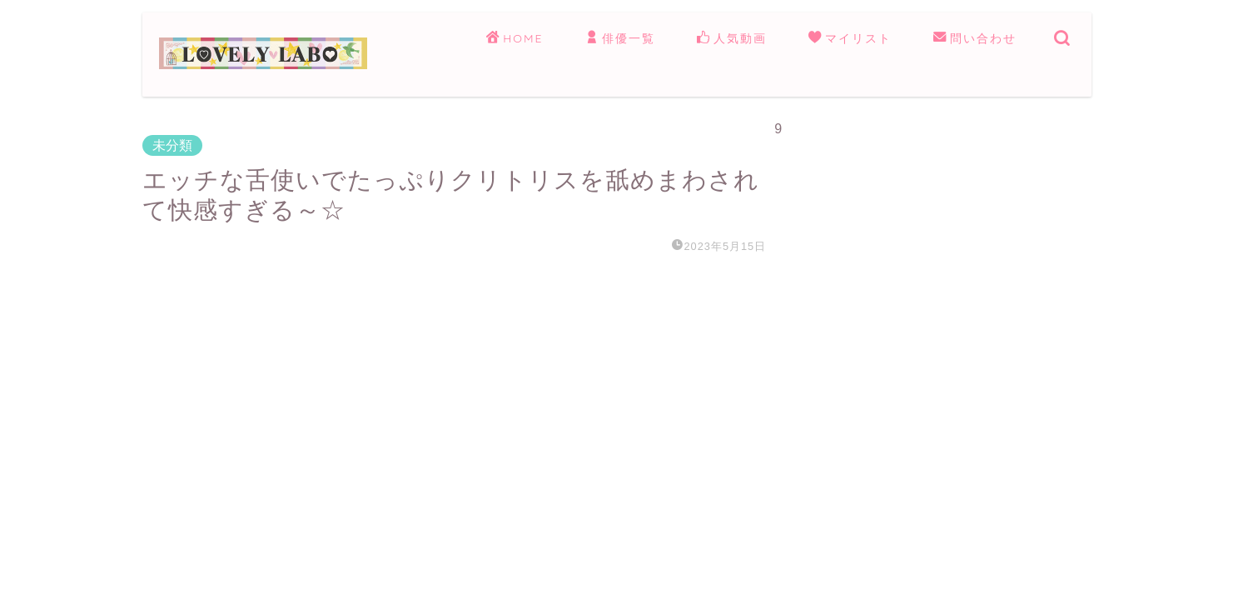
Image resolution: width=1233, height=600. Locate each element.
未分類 (172, 145)
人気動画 (732, 39)
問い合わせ (975, 39)
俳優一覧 (620, 39)
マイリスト (850, 39)
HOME (514, 39)
